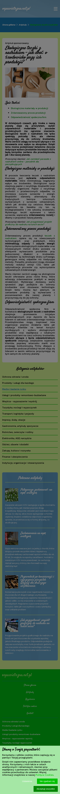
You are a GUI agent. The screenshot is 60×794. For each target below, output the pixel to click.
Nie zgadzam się (47, 781)
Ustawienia (27, 781)
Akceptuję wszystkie (46, 789)
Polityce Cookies (44, 775)
